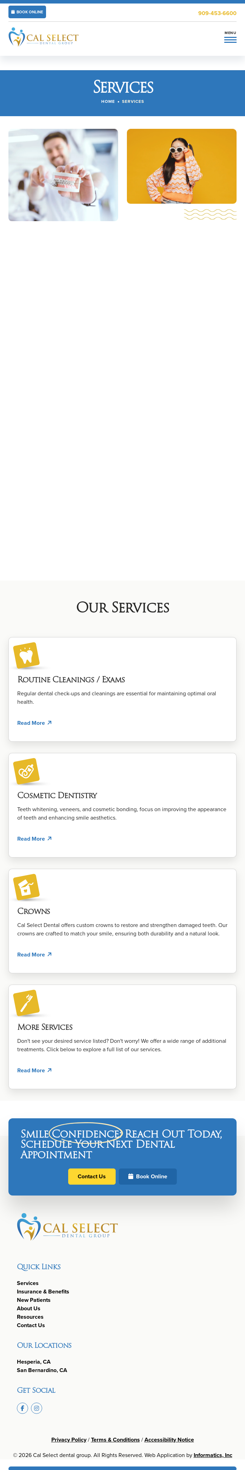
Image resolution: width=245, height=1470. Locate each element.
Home (108, 101)
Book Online (147, 1176)
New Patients (34, 1300)
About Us (28, 1308)
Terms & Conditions (115, 1440)
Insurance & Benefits (43, 1291)
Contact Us (92, 1176)
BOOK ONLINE (27, 12)
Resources (30, 1317)
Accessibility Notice (169, 1440)
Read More (31, 723)
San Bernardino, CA (42, 1370)
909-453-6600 (217, 13)
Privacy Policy (68, 1440)
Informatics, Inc (213, 1455)
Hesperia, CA (34, 1362)
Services (28, 1283)
